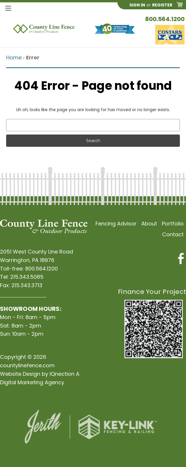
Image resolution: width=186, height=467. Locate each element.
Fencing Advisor (116, 223)
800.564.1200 (165, 19)
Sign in (137, 5)
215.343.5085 (27, 276)
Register (162, 5)
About (149, 223)
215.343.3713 (26, 285)
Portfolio (173, 223)
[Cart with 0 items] (179, 5)
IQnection (62, 374)
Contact (173, 234)
